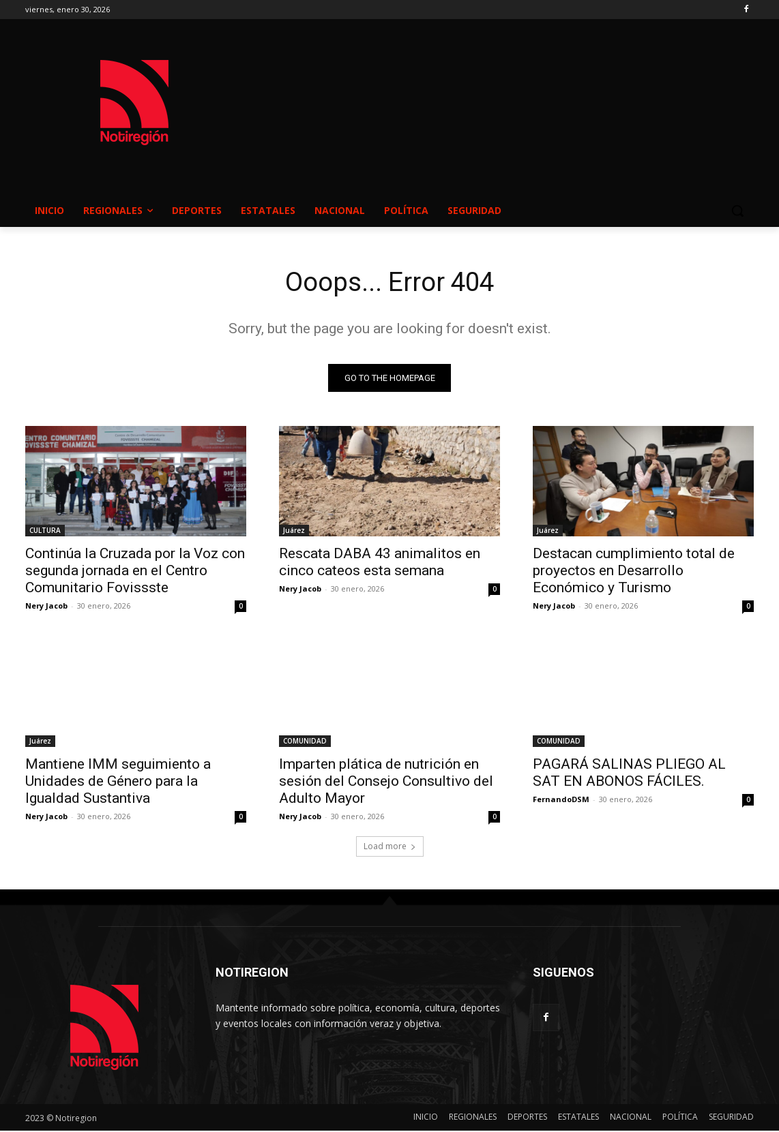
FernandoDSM (561, 800)
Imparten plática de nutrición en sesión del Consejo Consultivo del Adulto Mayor (386, 782)
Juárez (294, 531)
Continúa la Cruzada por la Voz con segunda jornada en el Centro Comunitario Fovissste (135, 572)
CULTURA (45, 531)
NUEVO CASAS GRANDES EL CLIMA (499, 89)
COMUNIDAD (305, 742)
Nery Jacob (46, 607)
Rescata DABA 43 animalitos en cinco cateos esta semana (379, 563)
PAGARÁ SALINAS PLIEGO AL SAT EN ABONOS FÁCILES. (629, 774)
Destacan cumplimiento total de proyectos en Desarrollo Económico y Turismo (634, 572)
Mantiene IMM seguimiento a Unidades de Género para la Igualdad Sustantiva (118, 782)
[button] (737, 210)
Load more (390, 847)
